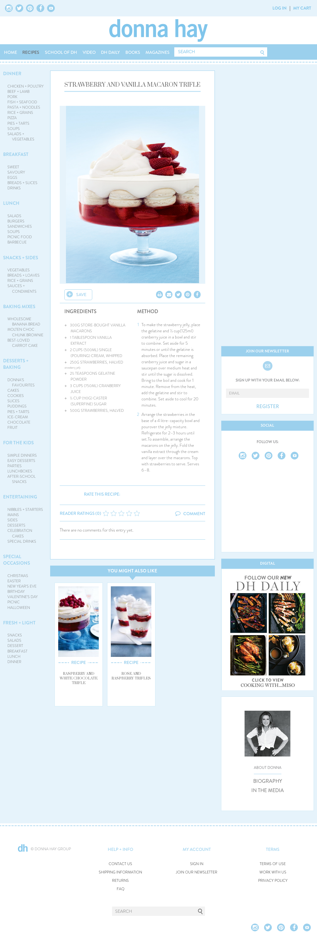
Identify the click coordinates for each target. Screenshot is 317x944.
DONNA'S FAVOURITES (21, 382)
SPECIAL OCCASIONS (16, 560)
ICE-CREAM (17, 417)
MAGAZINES (157, 52)
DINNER (12, 73)
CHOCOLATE (18, 422)
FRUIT (12, 427)
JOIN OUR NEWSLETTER (196, 872)
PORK (12, 97)
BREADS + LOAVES (23, 275)
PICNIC (13, 602)
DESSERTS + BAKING (15, 364)
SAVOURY (16, 172)
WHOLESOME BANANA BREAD (24, 321)
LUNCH (11, 203)
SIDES (12, 520)
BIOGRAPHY (267, 781)
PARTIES (14, 466)
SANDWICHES (19, 226)
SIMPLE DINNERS (22, 455)
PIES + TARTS (18, 123)
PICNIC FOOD (19, 237)
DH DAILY (110, 52)
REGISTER (267, 406)
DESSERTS (16, 525)
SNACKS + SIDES (20, 257)
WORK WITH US (272, 872)
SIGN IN (196, 864)
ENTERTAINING (20, 497)
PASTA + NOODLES (23, 107)
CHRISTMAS (17, 576)
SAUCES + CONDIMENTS (22, 288)
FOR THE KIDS (18, 442)
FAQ (120, 889)
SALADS (14, 216)
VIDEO (89, 52)
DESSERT (15, 646)
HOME (10, 52)
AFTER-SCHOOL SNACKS (21, 479)
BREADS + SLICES (22, 183)
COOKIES (15, 396)
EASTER (14, 581)
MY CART (302, 8)
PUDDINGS (17, 406)
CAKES (13, 390)
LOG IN (279, 8)
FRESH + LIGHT (19, 622)
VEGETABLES (18, 270)
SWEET (13, 167)
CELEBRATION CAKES (19, 533)
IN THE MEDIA (267, 790)
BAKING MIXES (19, 306)
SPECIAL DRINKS (21, 541)
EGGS (12, 177)
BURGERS (15, 221)
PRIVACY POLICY (273, 880)
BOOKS (132, 52)
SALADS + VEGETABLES (21, 136)
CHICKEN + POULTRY (25, 86)
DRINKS (14, 188)
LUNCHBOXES (19, 471)
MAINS (13, 515)
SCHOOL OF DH (61, 52)
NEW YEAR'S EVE (22, 586)
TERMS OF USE (273, 864)
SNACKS (14, 635)
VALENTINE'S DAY (22, 597)
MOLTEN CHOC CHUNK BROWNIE (25, 332)
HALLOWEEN (18, 607)
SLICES (13, 401)
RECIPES (30, 52)
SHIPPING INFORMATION (120, 872)
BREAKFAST (15, 154)
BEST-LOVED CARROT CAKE (22, 343)
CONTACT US (120, 864)
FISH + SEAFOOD (22, 102)
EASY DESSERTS (21, 460)
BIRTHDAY (16, 591)
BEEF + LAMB (18, 91)
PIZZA (12, 118)
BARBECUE (17, 242)
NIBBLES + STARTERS (25, 509)
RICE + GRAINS (20, 112)
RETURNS (120, 880)
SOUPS (13, 128)
